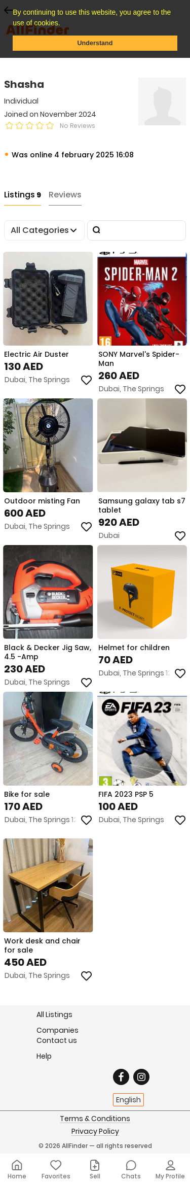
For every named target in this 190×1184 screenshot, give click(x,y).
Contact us (56, 1040)
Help (44, 1056)
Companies (57, 1030)
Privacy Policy (95, 1132)
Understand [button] (95, 43)
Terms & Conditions (95, 1119)
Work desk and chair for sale (42, 945)
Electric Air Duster (36, 354)
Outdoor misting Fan (42, 500)
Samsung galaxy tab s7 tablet (141, 505)
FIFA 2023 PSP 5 (126, 794)
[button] (63, 23)
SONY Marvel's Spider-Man (138, 359)
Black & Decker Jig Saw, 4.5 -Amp (47, 652)
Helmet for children (134, 647)
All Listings (54, 1014)
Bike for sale (27, 794)
